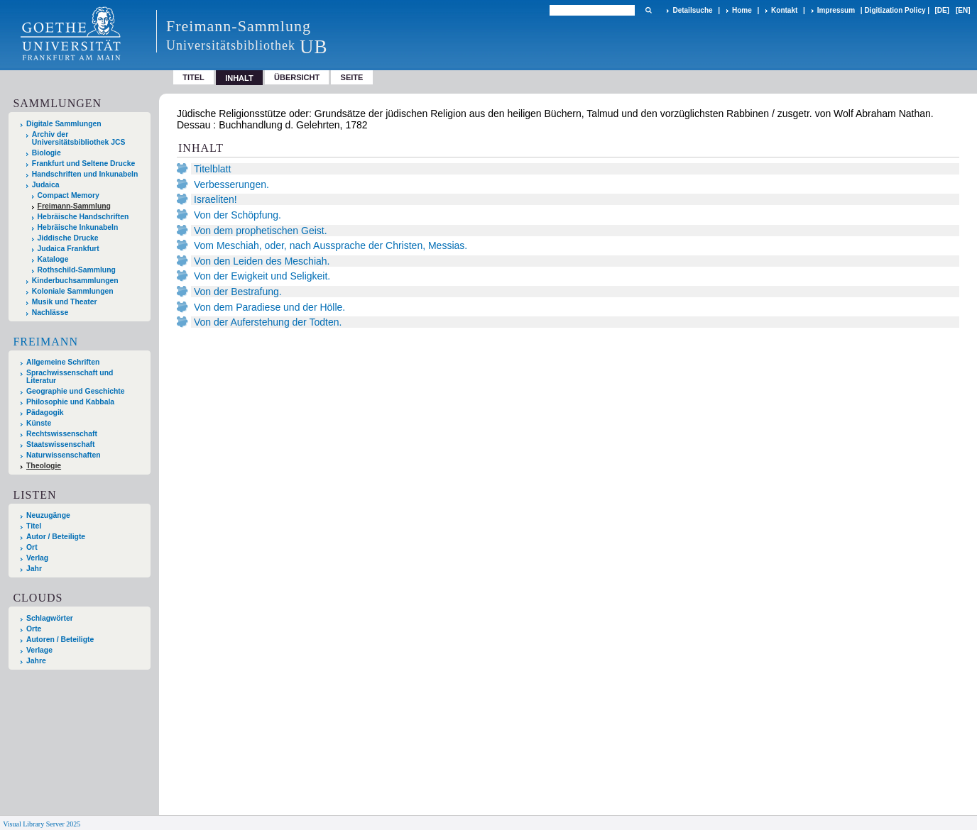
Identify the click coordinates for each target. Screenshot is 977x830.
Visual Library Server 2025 (41, 824)
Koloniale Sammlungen (73, 291)
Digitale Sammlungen (64, 124)
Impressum (836, 10)
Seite (352, 77)
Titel (193, 77)
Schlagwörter (49, 618)
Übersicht (297, 77)
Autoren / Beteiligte (60, 639)
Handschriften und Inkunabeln (85, 174)
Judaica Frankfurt (68, 249)
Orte (33, 629)
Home (742, 10)
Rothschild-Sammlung (77, 270)
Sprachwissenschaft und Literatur (69, 376)
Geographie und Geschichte (75, 391)
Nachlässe (50, 312)
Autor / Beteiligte (55, 537)
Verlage (39, 650)
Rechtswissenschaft (61, 434)
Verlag (37, 558)
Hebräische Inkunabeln (78, 227)
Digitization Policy (894, 10)
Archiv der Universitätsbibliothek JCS (79, 138)
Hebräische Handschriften (83, 217)
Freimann (45, 342)
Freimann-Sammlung (74, 206)
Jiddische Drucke (68, 238)
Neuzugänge (48, 515)
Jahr (34, 568)
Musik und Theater (64, 302)
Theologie (43, 466)
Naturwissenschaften (63, 455)
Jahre (36, 661)
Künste (38, 423)
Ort (32, 547)
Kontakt (784, 10)
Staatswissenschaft (60, 444)
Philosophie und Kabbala (70, 402)
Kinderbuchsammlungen (75, 280)
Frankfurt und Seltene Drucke (84, 163)
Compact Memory (68, 195)
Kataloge (53, 259)
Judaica (46, 185)
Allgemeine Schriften (62, 362)
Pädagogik (45, 412)
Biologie (46, 153)
